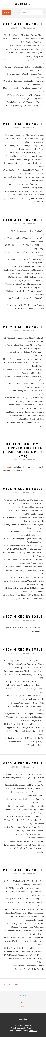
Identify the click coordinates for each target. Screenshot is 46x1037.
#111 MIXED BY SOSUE (23, 124)
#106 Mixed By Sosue (23, 649)
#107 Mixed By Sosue (23, 616)
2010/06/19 (15, 460)
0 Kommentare (29, 28)
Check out (6, 467)
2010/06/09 (15, 620)
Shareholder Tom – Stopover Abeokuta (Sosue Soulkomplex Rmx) (23, 450)
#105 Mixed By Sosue (23, 763)
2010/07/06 (15, 127)
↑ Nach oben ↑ (23, 1019)
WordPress (31, 1028)
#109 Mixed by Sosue (23, 327)
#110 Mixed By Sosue (23, 220)
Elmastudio (33, 1031)
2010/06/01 (15, 653)
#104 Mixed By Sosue (23, 870)
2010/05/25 (15, 767)
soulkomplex (22, 4)
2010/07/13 (15, 28)
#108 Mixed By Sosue (23, 489)
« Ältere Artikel (11, 985)
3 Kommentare (29, 460)
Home (23, 1003)
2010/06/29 (15, 224)
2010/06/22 (15, 330)
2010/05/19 (15, 874)
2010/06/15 (15, 492)
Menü (7, 12)
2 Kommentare (29, 224)
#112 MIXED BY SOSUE (23, 24)
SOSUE (23, 1007)
